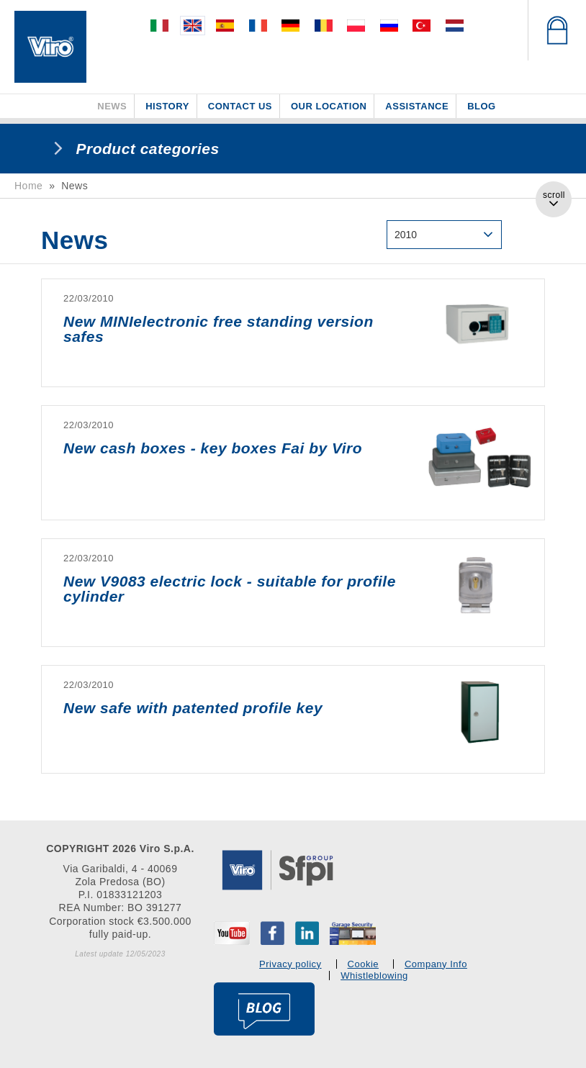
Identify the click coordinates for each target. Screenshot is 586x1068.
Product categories (148, 148)
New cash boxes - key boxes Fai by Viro (212, 448)
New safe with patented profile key (193, 708)
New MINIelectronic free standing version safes (218, 329)
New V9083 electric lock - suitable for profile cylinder (229, 589)
